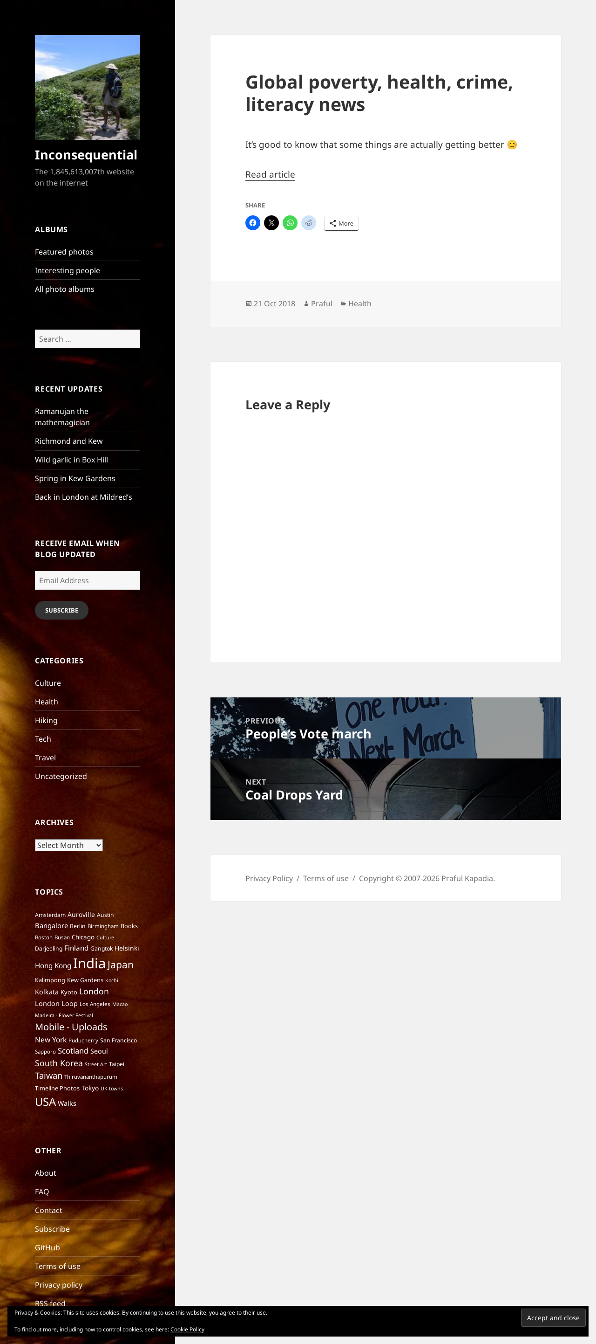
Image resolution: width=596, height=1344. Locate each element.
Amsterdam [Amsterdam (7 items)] (50, 915)
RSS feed (50, 1303)
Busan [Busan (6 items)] (62, 937)
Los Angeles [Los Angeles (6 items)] (95, 1003)
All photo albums (65, 289)
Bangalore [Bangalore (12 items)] (51, 925)
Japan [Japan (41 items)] (121, 964)
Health (46, 701)
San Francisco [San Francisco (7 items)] (118, 1040)
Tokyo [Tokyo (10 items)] (90, 1087)
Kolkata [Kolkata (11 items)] (47, 991)
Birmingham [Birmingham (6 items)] (103, 926)
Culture (48, 683)
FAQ (42, 1191)
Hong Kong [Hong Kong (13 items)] (53, 965)
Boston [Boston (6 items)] (44, 937)
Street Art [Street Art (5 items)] (96, 1064)
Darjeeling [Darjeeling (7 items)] (48, 948)
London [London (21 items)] (94, 991)
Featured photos (64, 252)
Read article (270, 174)
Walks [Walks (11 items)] (67, 1103)
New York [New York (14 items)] (51, 1039)
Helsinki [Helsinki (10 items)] (127, 948)
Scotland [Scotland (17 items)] (73, 1050)
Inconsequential (86, 154)
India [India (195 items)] (89, 963)
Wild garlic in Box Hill (71, 460)
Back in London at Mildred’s (83, 497)
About (45, 1173)
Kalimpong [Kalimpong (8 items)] (50, 980)
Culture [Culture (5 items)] (105, 937)
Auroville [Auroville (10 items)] (81, 914)
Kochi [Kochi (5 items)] (111, 980)
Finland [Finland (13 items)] (76, 947)
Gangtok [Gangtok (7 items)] (101, 948)
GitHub (47, 1247)
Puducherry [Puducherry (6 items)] (83, 1040)
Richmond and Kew (69, 441)
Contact (48, 1210)
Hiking (46, 720)
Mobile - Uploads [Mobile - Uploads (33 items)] (71, 1026)
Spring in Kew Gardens (75, 478)
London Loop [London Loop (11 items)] (56, 1003)
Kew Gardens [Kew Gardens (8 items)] (85, 980)
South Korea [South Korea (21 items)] (59, 1062)
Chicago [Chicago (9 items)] (83, 937)
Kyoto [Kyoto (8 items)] (69, 992)
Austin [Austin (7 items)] (105, 915)
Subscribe (61, 610)
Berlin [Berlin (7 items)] (78, 926)
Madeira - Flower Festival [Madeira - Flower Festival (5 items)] (64, 1015)
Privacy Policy (269, 878)
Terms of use (58, 1266)
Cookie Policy (187, 1329)
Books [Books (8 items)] (129, 926)
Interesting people (67, 270)
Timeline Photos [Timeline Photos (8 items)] (57, 1088)
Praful (321, 303)
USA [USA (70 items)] (45, 1101)
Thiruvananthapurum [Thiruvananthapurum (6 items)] (90, 1076)
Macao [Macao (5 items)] (120, 1004)
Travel (45, 757)
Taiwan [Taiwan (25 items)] (48, 1075)
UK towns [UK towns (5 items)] (112, 1088)
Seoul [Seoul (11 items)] (99, 1051)
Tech (43, 739)
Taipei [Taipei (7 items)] (116, 1064)
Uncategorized (61, 776)
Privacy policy (58, 1285)
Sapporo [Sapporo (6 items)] (45, 1051)
